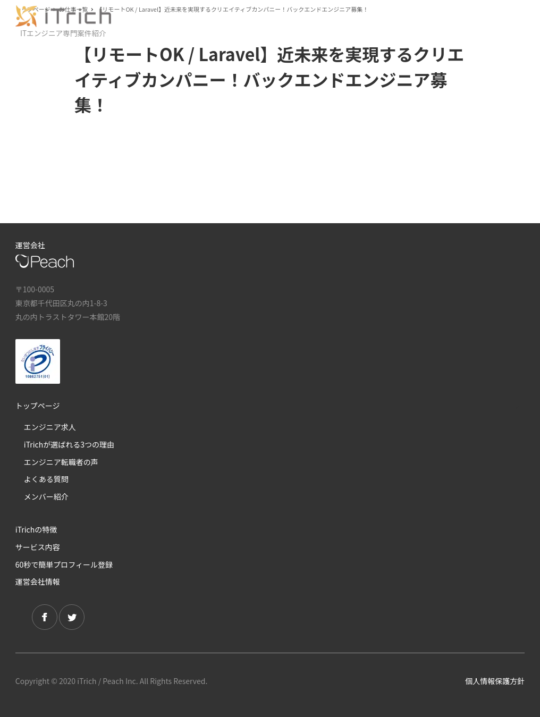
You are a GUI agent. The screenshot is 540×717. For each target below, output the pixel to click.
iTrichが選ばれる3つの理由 (69, 444)
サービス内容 (37, 547)
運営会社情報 (37, 581)
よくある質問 (46, 479)
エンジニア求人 (50, 426)
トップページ (37, 405)
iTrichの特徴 (36, 529)
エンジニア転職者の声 (61, 462)
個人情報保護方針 (495, 681)
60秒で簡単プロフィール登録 (64, 564)
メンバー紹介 (46, 496)
